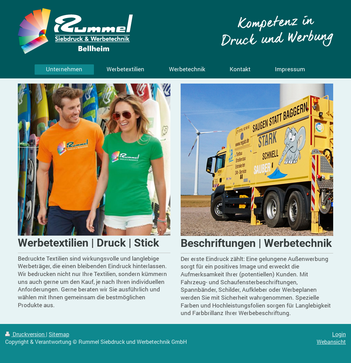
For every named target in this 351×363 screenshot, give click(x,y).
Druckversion (25, 334)
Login (339, 334)
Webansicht (331, 341)
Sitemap (59, 334)
